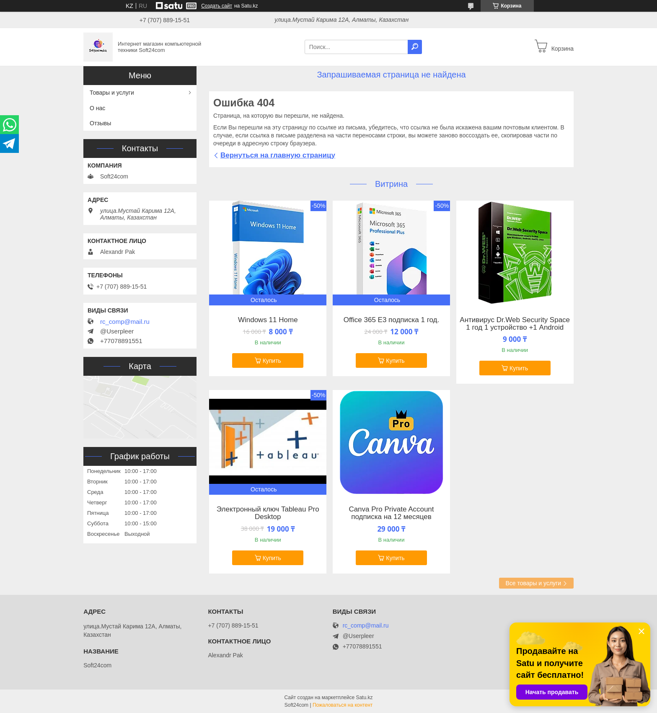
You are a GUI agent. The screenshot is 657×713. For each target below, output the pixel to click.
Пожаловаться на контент (342, 705)
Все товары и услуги (533, 583)
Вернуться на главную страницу (277, 155)
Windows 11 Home (268, 320)
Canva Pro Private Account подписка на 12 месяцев (391, 513)
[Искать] (415, 47)
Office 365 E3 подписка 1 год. (392, 320)
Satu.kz (364, 697)
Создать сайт (216, 6)
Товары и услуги (112, 92)
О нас (97, 108)
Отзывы (100, 123)
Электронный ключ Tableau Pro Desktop (268, 513)
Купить (272, 360)
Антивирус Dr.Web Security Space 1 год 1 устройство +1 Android (515, 323)
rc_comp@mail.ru (125, 321)
